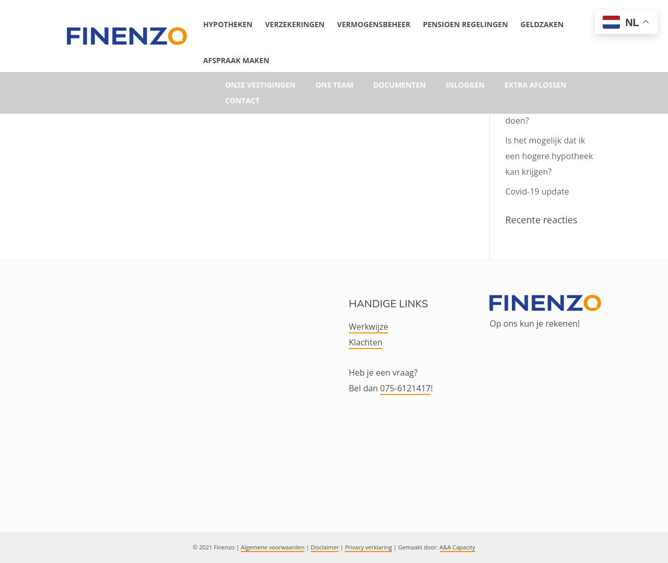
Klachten (366, 342)
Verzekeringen (294, 24)
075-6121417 (405, 388)
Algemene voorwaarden (272, 547)
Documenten (399, 85)
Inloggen (465, 85)
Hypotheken (228, 24)
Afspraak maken (236, 60)
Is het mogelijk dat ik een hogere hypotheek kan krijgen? (549, 156)
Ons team (334, 85)
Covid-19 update (537, 191)
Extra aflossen (536, 85)
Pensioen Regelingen (465, 24)
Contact (242, 101)
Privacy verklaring (368, 547)
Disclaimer (325, 547)
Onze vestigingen (260, 85)
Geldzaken (542, 24)
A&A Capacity (457, 547)
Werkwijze (369, 326)
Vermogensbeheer (373, 24)
